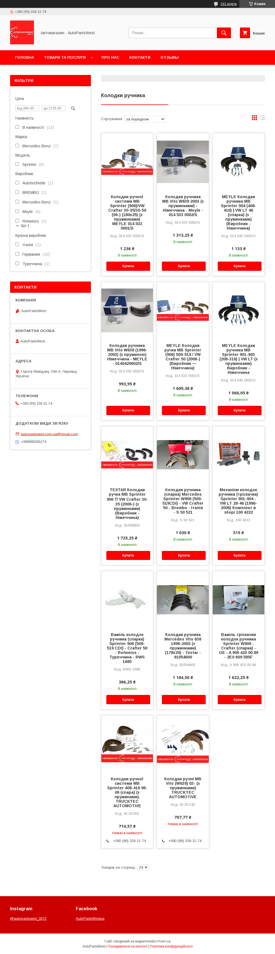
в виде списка (262, 119)
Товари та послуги (65, 57)
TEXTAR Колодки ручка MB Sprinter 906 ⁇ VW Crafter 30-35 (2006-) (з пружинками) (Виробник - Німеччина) (127, 504)
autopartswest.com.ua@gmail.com (49, 434)
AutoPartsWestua (90, 918)
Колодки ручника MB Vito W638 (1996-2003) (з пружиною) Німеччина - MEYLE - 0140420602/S (127, 354)
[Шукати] (224, 33)
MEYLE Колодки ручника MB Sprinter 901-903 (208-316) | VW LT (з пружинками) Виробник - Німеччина (238, 359)
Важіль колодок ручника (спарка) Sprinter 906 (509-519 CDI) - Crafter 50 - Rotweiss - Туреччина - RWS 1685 (127, 648)
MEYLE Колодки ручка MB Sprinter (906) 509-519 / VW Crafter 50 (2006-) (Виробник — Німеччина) (182, 356)
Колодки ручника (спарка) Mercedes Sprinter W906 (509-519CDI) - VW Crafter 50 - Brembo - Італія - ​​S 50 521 (182, 501)
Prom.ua (164, 941)
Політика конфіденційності (171, 946)
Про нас (110, 57)
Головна (24, 57)
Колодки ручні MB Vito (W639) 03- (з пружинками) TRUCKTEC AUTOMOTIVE (182, 788)
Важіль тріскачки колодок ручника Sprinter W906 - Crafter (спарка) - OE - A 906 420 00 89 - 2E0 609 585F (238, 645)
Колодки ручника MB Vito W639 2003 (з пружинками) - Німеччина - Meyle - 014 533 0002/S (183, 206)
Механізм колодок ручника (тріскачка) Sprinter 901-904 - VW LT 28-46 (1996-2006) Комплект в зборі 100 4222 (238, 501)
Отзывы (170, 57)
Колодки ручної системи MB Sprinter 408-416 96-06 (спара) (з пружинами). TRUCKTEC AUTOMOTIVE (127, 792)
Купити (128, 266)
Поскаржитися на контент (127, 946)
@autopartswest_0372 (28, 918)
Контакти (139, 57)
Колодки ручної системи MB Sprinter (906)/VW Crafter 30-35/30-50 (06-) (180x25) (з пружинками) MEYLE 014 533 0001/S (127, 212)
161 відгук (229, 4)
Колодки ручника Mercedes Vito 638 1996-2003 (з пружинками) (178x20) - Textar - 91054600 (182, 645)
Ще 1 (25, 225)
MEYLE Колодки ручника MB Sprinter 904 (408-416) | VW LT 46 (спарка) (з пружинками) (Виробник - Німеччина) (238, 212)
